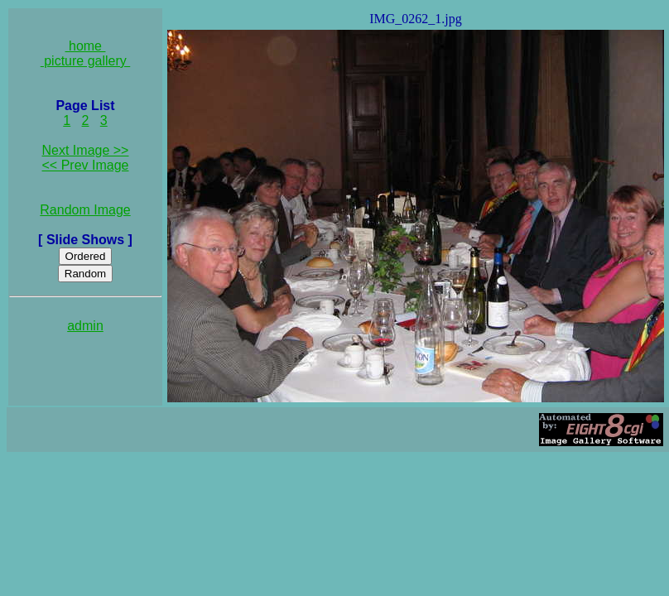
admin (85, 326)
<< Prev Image (85, 165)
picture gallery (86, 61)
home (85, 46)
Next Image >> (85, 150)
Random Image (85, 210)
